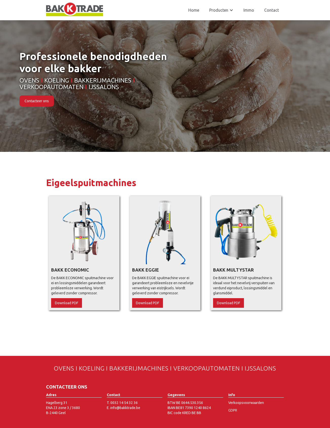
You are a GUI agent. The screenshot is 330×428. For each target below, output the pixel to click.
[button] (221, 10)
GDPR (232, 410)
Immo (248, 10)
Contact (271, 10)
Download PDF (66, 303)
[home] (74, 9)
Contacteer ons (37, 101)
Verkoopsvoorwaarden (246, 403)
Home (193, 10)
